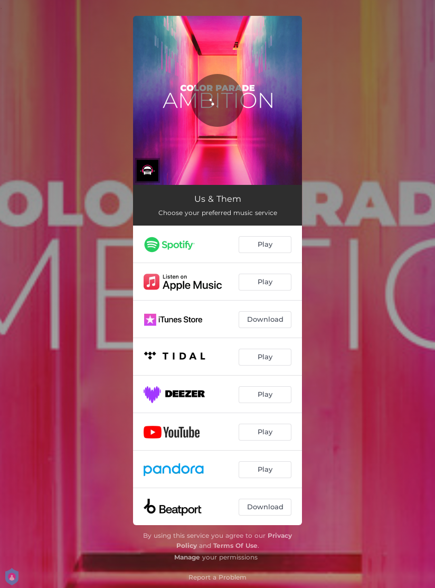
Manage (187, 557)
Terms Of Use (235, 545)
